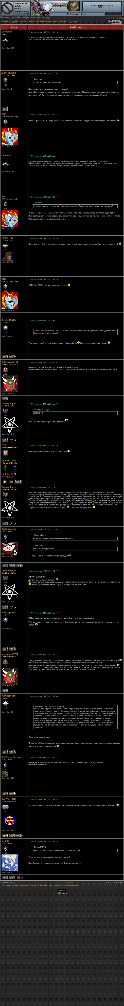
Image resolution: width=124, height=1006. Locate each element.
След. (121, 18)
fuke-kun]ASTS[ (10, 362)
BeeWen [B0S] (9, 799)
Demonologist (9, 403)
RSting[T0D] (8, 238)
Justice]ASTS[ (9, 320)
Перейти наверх (71, 882)
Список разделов (10, 22)
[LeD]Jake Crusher (11, 757)
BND (4, 114)
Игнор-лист (62, 890)
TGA (4, 445)
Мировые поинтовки (29, 22)
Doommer (7, 31)
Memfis (5, 841)
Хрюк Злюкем (9, 529)
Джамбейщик (9, 73)
